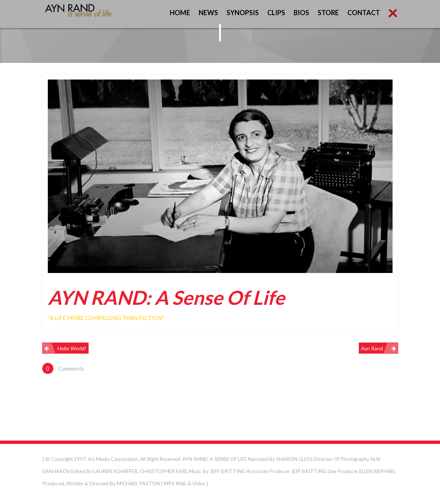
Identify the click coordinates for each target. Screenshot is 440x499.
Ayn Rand (372, 348)
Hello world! (71, 348)
